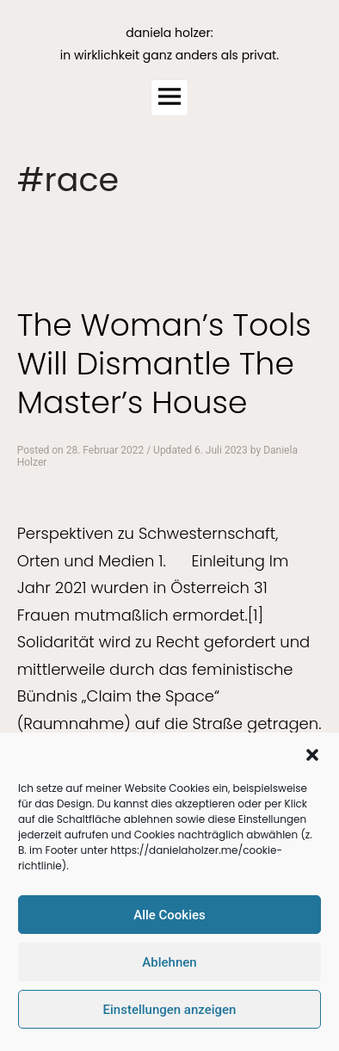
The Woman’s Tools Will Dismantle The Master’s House (164, 363)
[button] (312, 755)
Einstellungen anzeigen (170, 1009)
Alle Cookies (169, 915)
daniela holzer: (169, 32)
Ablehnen (169, 962)
